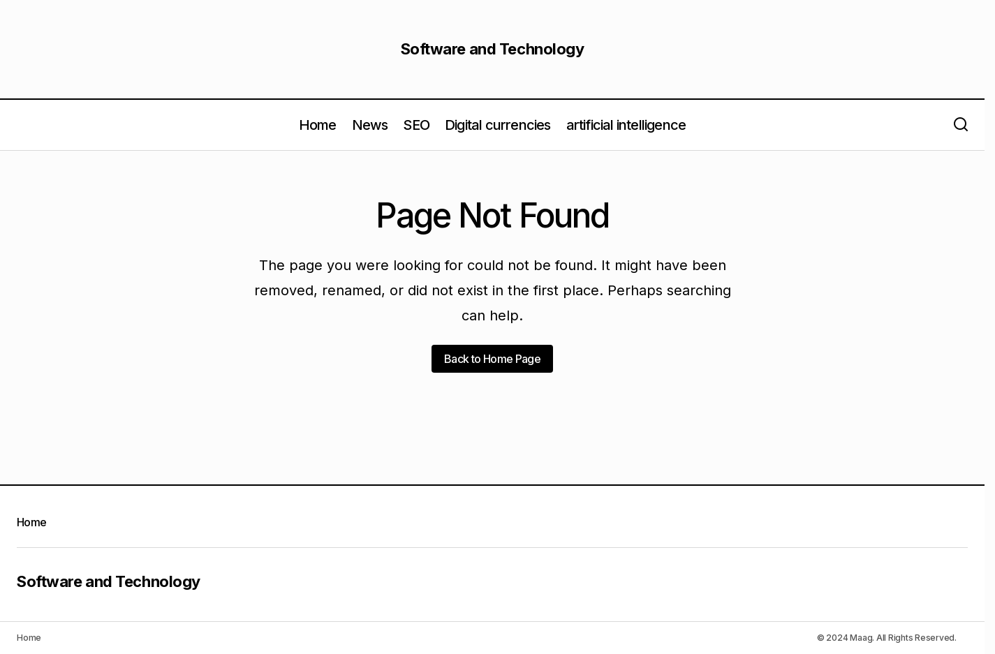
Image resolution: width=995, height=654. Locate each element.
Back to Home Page (492, 359)
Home (31, 522)
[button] (961, 125)
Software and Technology (492, 49)
